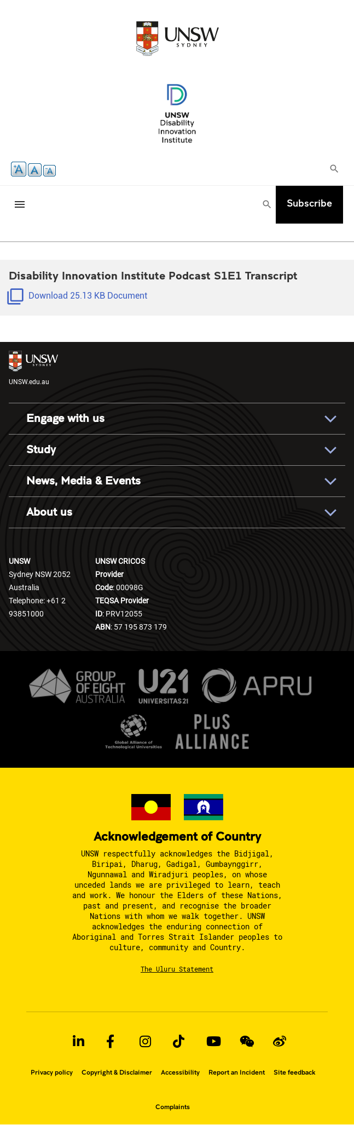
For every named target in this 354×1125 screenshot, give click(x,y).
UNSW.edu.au (33, 368)
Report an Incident (236, 1072)
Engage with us (65, 418)
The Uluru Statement (177, 968)
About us (49, 512)
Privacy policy (52, 1072)
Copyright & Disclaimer (117, 1072)
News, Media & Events (83, 481)
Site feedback (294, 1072)
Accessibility (180, 1072)
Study (41, 449)
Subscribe (309, 203)
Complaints (172, 1107)
